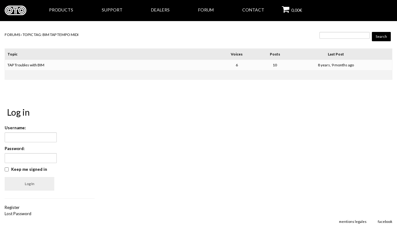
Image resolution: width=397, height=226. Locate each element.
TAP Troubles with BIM (25, 65)
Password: (15, 148)
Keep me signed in (29, 169)
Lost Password (18, 213)
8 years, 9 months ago (336, 65)
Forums (12, 34)
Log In (29, 183)
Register (12, 207)
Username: (15, 127)
